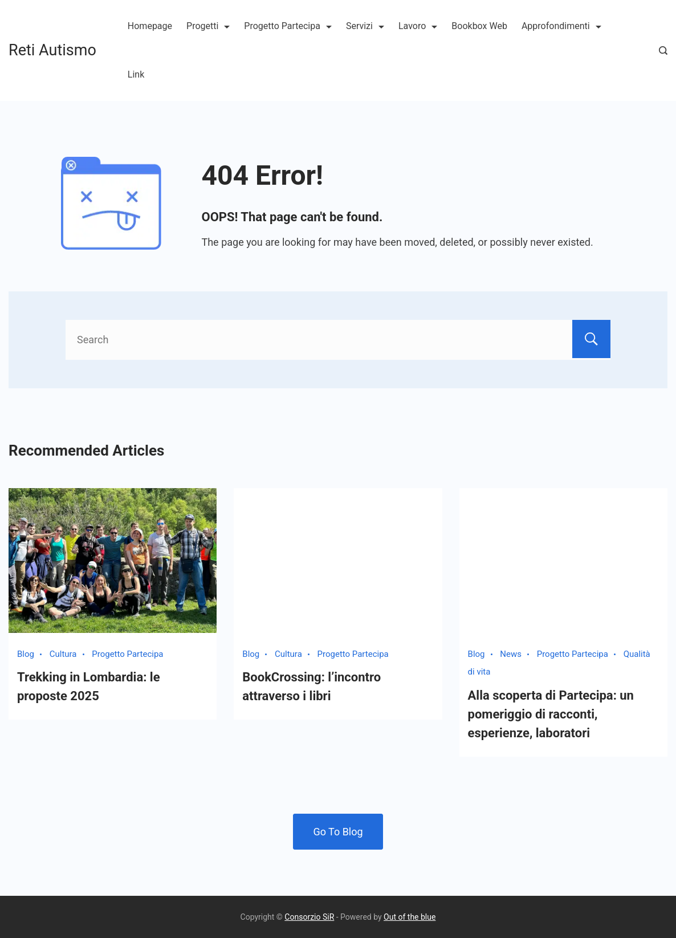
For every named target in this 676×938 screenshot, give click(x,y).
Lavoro (417, 26)
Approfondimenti (561, 26)
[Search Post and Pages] (663, 50)
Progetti (208, 26)
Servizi (365, 26)
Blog (25, 654)
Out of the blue (409, 916)
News (511, 654)
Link (136, 74)
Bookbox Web (479, 26)
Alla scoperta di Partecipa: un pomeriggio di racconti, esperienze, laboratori (551, 714)
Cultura (63, 654)
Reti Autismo (52, 50)
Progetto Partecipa (288, 26)
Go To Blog (338, 832)
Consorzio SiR (309, 916)
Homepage (150, 26)
